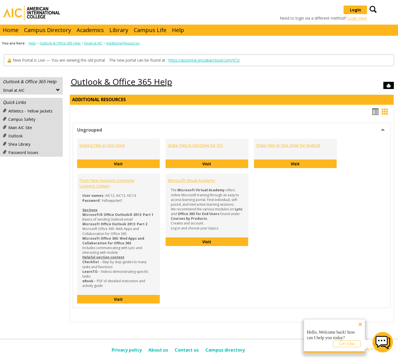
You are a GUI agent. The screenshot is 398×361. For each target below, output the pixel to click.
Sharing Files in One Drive (102, 145)
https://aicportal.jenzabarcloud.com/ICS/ (204, 60)
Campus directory (225, 350)
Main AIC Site (17, 127)
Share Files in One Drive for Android (288, 145)
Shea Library (16, 144)
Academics (90, 30)
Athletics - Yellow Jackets (28, 111)
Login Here (357, 18)
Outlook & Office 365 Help (60, 43)
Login (355, 9)
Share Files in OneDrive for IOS (195, 145)
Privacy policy (127, 350)
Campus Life (150, 30)
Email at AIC (93, 43)
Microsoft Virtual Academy (191, 180)
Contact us (187, 350)
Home (11, 30)
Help (178, 30)
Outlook (13, 135)
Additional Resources (123, 43)
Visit (137, 163)
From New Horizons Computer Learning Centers (107, 183)
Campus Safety (19, 119)
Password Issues (20, 152)
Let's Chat (347, 344)
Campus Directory (47, 30)
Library (118, 30)
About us (158, 350)
